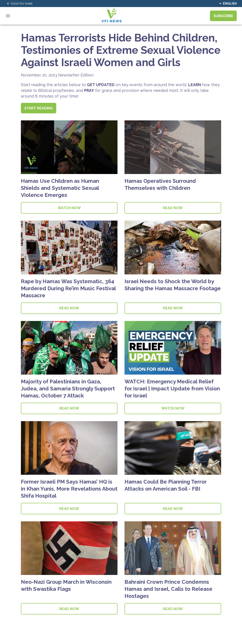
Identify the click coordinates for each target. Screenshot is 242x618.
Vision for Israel (19, 3)
